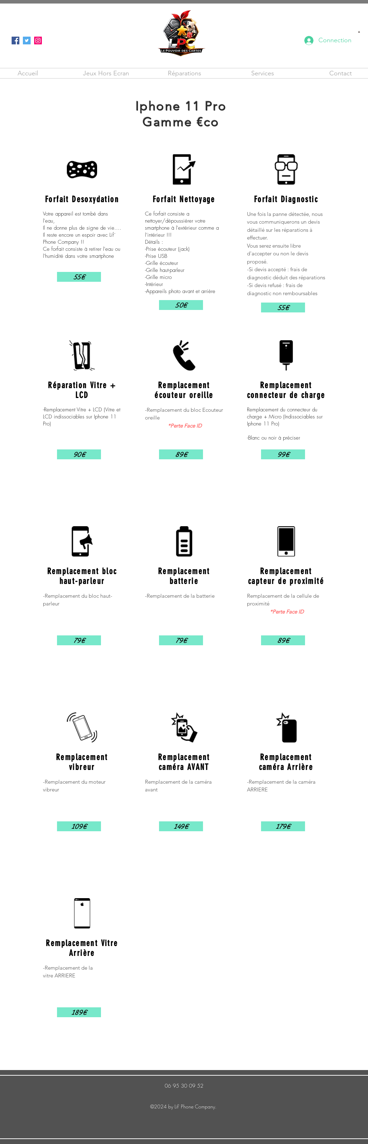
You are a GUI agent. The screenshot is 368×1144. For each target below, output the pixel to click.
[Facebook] (15, 40)
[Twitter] (27, 40)
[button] (359, 32)
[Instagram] (38, 40)
